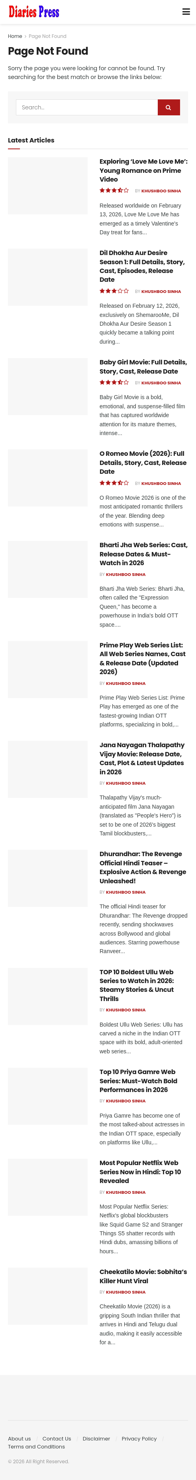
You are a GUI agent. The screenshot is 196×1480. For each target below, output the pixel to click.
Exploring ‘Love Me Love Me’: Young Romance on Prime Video (144, 170)
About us (19, 1438)
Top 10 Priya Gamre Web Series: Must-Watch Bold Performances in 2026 (138, 1080)
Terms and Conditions (36, 1446)
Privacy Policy (139, 1438)
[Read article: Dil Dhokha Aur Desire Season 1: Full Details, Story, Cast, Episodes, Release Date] (48, 277)
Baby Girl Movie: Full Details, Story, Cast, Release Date (143, 367)
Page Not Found (48, 36)
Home (15, 36)
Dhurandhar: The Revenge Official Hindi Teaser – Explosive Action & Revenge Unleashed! (143, 867)
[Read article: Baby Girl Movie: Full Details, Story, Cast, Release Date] (48, 386)
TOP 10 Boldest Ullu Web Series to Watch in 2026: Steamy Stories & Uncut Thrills (137, 985)
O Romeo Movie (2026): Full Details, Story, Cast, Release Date (143, 462)
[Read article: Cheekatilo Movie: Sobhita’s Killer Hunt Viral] (48, 1296)
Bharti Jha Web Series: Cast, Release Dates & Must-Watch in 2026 (144, 554)
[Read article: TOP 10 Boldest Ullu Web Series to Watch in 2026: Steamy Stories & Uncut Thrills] (48, 996)
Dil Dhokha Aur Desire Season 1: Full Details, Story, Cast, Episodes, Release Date (142, 266)
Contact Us (57, 1438)
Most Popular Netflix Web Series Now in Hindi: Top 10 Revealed (140, 1171)
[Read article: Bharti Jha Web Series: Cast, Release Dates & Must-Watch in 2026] (48, 569)
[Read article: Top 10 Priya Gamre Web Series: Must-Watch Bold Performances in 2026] (48, 1096)
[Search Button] (169, 107)
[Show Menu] (186, 12)
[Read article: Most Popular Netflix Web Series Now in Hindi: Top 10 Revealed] (48, 1187)
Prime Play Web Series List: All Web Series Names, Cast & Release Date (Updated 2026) (143, 659)
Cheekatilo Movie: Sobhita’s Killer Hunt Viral (143, 1276)
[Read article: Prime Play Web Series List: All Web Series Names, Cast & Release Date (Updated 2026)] (48, 669)
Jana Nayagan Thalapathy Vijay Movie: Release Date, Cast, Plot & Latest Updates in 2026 (142, 758)
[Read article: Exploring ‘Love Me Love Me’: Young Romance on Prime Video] (48, 185)
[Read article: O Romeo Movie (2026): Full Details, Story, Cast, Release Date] (48, 478)
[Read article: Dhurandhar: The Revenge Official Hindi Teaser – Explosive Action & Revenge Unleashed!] (48, 878)
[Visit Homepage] (34, 12)
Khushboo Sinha (161, 191)
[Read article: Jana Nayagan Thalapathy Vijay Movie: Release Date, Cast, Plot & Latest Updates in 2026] (48, 769)
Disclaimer (96, 1438)
